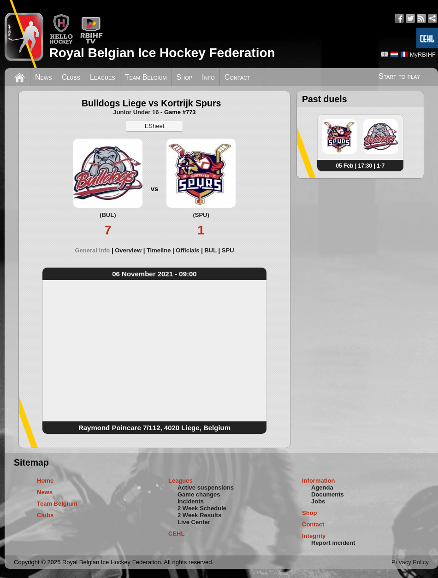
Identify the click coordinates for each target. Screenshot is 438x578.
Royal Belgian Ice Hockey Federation (162, 53)
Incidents (191, 501)
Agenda (322, 487)
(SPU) (201, 214)
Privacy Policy (410, 562)
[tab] (95, 250)
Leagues (102, 77)
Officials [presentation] (187, 250)
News (43, 77)
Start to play (399, 76)
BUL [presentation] (210, 250)
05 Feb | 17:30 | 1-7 (360, 166)
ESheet (155, 126)
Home (45, 480)
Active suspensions (206, 487)
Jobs (318, 501)
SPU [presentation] (228, 250)
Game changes (199, 494)
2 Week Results (199, 515)
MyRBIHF (423, 54)
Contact (237, 77)
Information (318, 480)
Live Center (194, 522)
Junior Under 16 (136, 112)
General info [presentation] (92, 250)
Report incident (333, 542)
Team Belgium (146, 77)
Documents (327, 494)
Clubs (71, 77)
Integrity (314, 535)
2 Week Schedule (202, 508)
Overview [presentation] (128, 250)
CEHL (176, 533)
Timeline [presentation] (159, 250)
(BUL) (108, 214)
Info (208, 77)
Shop (185, 77)
